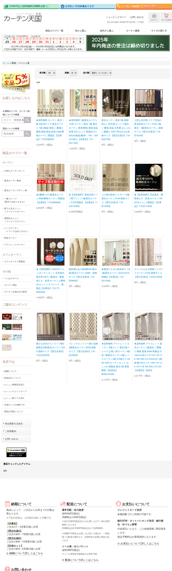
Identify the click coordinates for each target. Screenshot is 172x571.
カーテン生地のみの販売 (15, 292)
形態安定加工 (14, 384)
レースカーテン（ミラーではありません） (16, 229)
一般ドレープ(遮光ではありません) (14, 200)
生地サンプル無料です (14, 405)
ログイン (154, 17)
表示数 (42, 73)
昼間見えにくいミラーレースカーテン (14, 220)
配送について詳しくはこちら (82, 560)
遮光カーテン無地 (12, 180)
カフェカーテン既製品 (14, 261)
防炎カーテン (10, 238)
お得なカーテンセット (14, 171)
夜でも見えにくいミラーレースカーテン (14, 210)
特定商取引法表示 (14, 423)
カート (166, 17)
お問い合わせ (137, 17)
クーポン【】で (137, 6)
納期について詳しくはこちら (26, 553)
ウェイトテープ (15, 391)
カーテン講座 (132, 30)
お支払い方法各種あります (77, 6)
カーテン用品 (10, 285)
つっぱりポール (11, 278)
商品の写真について (13, 411)
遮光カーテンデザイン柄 (15, 190)
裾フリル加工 (14, 398)
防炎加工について (12, 378)
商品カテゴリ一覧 (54, 30)
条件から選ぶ (106, 30)
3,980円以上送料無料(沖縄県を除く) (26, 6)
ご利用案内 (10, 431)
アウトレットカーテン (14, 244)
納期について (10, 371)
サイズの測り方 (159, 30)
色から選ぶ (80, 30)
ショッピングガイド (116, 17)
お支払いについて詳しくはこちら (140, 543)
